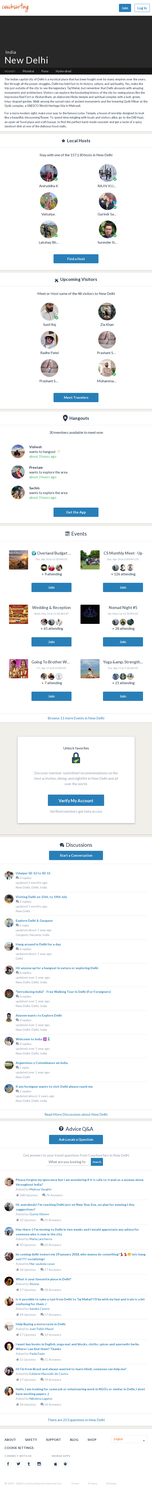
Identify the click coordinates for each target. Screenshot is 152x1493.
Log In (142, 8)
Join (125, 8)
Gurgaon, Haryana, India (32, 935)
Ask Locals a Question (76, 1139)
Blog (74, 1440)
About (10, 1440)
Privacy (92, 1483)
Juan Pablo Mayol (41, 1329)
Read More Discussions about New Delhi (76, 1114)
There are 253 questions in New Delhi (76, 1420)
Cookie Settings (19, 1448)
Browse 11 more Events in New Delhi (76, 718)
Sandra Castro (39, 1309)
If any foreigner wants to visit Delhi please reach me (54, 1086)
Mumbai (28, 71)
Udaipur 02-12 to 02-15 (33, 873)
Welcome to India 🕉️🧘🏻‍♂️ (33, 1039)
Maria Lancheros (40, 1239)
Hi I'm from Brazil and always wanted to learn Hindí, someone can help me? (71, 1369)
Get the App (76, 512)
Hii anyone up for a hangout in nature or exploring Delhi (57, 968)
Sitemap (111, 1483)
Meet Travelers (76, 397)
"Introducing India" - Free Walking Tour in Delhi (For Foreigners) (63, 992)
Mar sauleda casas (42, 1264)
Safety (31, 1440)
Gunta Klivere (39, 1214)
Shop (91, 1440)
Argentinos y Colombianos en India (42, 1063)
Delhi (19, 958)
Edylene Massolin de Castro (48, 1374)
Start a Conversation (76, 855)
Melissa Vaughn (40, 1189)
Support (53, 1440)
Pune (45, 71)
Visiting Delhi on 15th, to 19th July (41, 897)
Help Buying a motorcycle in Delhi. (41, 1324)
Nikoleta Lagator (41, 1398)
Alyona (34, 1284)
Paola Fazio (37, 1353)
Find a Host (76, 259)
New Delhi (23, 911)
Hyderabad (63, 71)
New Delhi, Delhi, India (31, 887)
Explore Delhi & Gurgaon (34, 920)
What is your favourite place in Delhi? (43, 1279)
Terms (75, 1483)
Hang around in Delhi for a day (38, 944)
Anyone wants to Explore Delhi (39, 1015)
